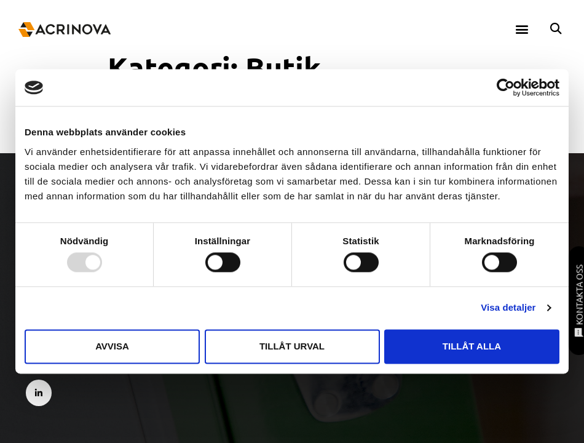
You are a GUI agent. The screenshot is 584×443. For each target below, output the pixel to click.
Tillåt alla (472, 346)
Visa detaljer (508, 308)
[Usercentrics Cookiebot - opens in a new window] (505, 87)
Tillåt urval (292, 346)
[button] (522, 28)
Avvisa (112, 346)
